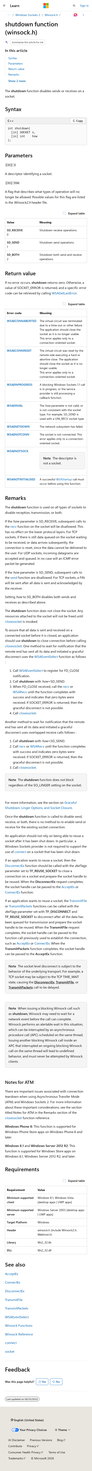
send (13, 577)
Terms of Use (57, 1452)
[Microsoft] (46, 5)
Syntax (12, 58)
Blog (60, 1440)
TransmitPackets (20, 906)
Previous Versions (41, 1440)
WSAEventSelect (46, 656)
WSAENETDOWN (18, 426)
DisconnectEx (14, 865)
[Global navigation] (4, 5)
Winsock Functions (18, 1325)
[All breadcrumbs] (8, 15)
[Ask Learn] (76, 15)
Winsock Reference (19, 1334)
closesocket (13, 621)
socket (9, 1351)
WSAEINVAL (15, 406)
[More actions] (83, 15)
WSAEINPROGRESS (19, 385)
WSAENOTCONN (18, 434)
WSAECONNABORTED (21, 321)
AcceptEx (68, 887)
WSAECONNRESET (19, 350)
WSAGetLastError (64, 293)
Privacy (31, 1446)
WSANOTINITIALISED (21, 479)
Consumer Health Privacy (24, 1452)
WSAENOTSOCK (17, 451)
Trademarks (15, 1458)
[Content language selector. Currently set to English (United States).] (27, 1420)
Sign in (84, 5)
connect (20, 851)
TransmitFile (78, 900)
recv (13, 526)
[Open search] (74, 5)
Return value (16, 69)
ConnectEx (12, 892)
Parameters (15, 63)
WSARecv (20, 692)
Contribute (15, 1446)
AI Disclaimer (16, 1440)
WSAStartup (64, 479)
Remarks (13, 74)
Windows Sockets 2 (27, 15)
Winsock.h (51, 15)
